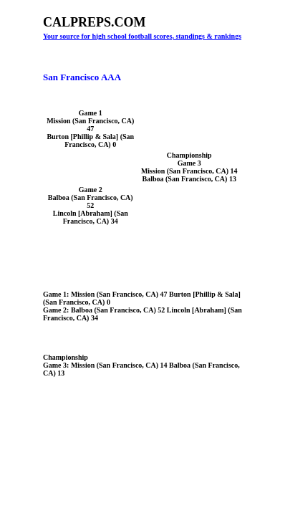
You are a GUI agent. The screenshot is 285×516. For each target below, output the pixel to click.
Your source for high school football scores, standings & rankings (142, 36)
